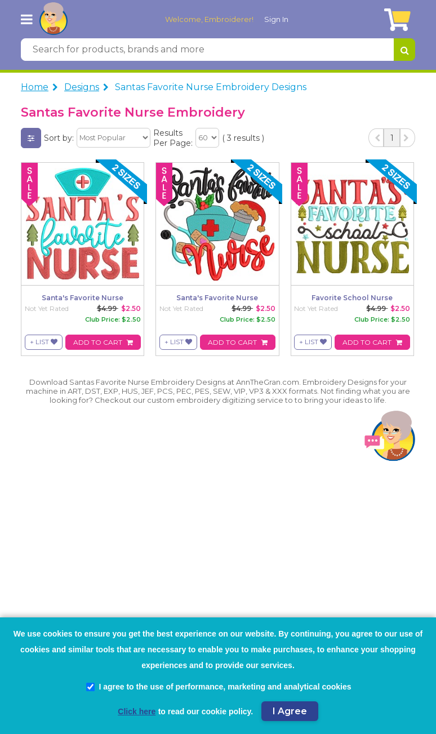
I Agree (290, 711)
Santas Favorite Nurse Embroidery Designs (210, 87)
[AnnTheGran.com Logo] (53, 19)
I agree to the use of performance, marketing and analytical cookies (218, 686)
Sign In (276, 19)
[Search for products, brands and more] (207, 49)
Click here (136, 711)
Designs (81, 87)
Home (34, 87)
